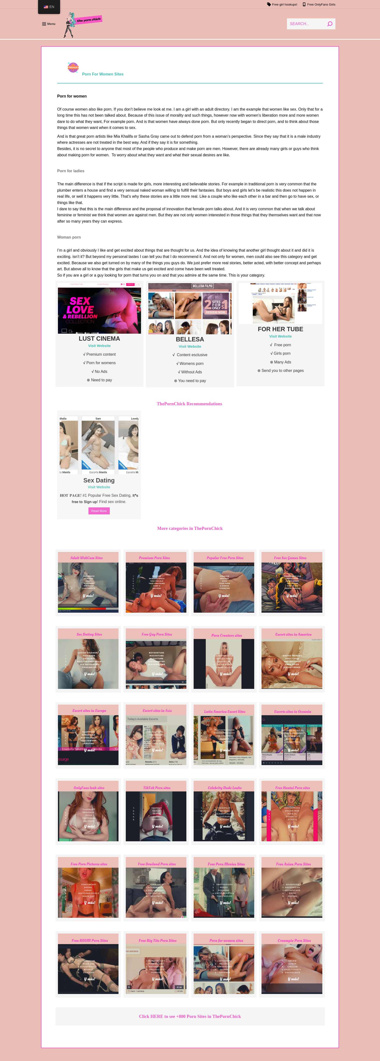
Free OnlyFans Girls (318, 4)
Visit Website (99, 346)
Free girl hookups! (282, 4)
